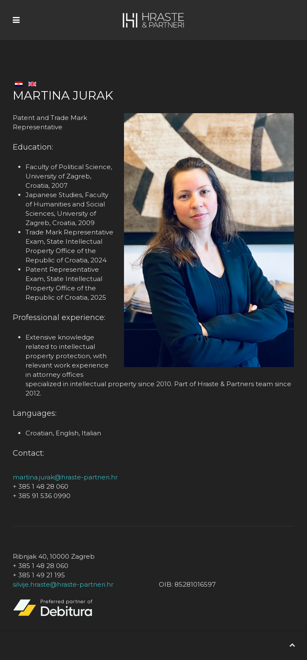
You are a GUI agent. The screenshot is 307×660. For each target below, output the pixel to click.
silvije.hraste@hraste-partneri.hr (63, 584)
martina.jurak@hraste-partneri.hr (65, 477)
